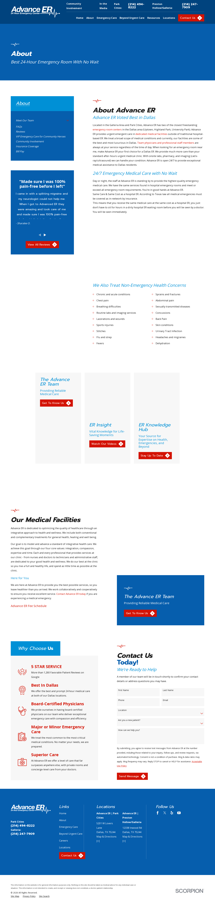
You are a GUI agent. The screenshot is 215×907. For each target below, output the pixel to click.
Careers (63, 759)
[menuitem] (40, 120)
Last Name (172, 609)
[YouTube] (179, 732)
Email (170, 619)
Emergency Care (68, 746)
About (62, 739)
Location (127, 629)
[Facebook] (157, 732)
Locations (64, 766)
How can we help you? (133, 649)
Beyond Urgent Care (70, 752)
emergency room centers (107, 129)
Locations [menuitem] (169, 18)
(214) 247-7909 (190, 6)
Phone (126, 619)
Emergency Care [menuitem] (107, 18)
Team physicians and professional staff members (165, 142)
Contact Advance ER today (66, 530)
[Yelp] (171, 732)
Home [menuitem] (79, 18)
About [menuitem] (90, 18)
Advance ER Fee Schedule (24, 542)
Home (62, 732)
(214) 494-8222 (136, 6)
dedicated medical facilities (151, 134)
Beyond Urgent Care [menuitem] (132, 18)
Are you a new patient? (134, 639)
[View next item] (45, 235)
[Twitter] (164, 732)
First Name (128, 609)
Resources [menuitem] (153, 18)
